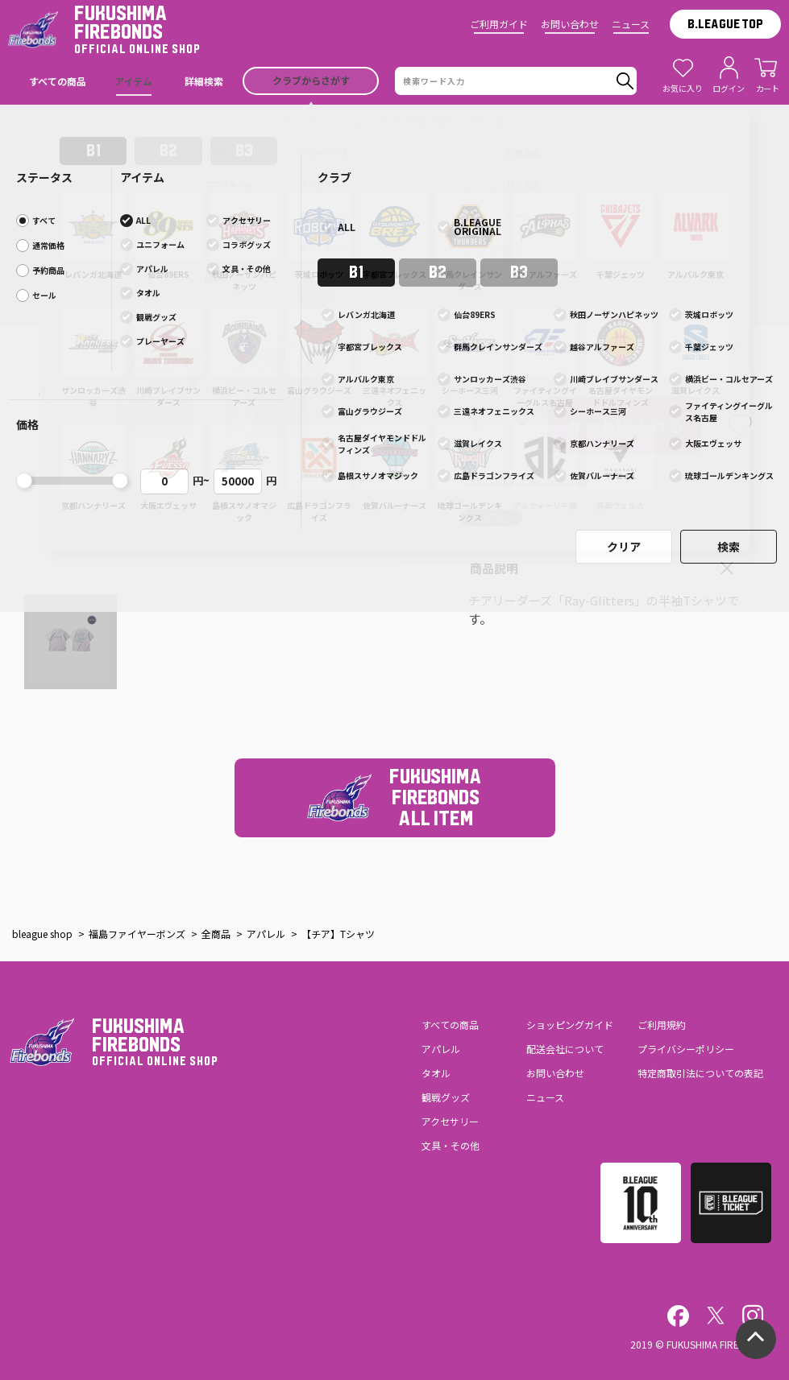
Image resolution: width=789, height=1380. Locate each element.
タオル (436, 1073)
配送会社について (565, 1049)
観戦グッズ (445, 1097)
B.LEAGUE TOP (725, 24)
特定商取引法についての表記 (700, 1073)
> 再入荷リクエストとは (525, 477)
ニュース (631, 24)
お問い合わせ (570, 24)
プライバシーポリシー (685, 1049)
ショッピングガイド (569, 1024)
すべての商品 (450, 1024)
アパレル (440, 1049)
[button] (43, 394)
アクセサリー (450, 1121)
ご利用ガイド (499, 24)
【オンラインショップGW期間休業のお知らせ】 (394, 121)
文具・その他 (450, 1145)
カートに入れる (624, 425)
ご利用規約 (661, 1024)
